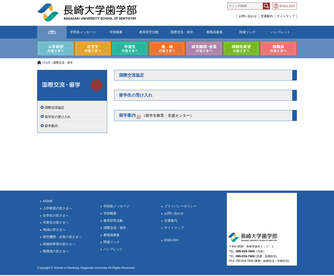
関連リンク (247, 32)
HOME (46, 63)
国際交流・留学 (181, 32)
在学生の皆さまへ (56, 216)
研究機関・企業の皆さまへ (62, 238)
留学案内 (51, 127)
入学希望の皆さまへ (57, 209)
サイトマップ (286, 16)
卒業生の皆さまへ (56, 223)
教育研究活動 (149, 32)
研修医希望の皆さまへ (59, 245)
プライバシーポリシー (180, 207)
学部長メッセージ (83, 32)
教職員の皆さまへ (56, 252)
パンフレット (280, 32)
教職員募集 (214, 32)
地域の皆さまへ (54, 231)
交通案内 (267, 16)
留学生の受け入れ (58, 118)
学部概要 (115, 32)
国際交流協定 (54, 108)
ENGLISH (287, 6)
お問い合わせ (248, 16)
